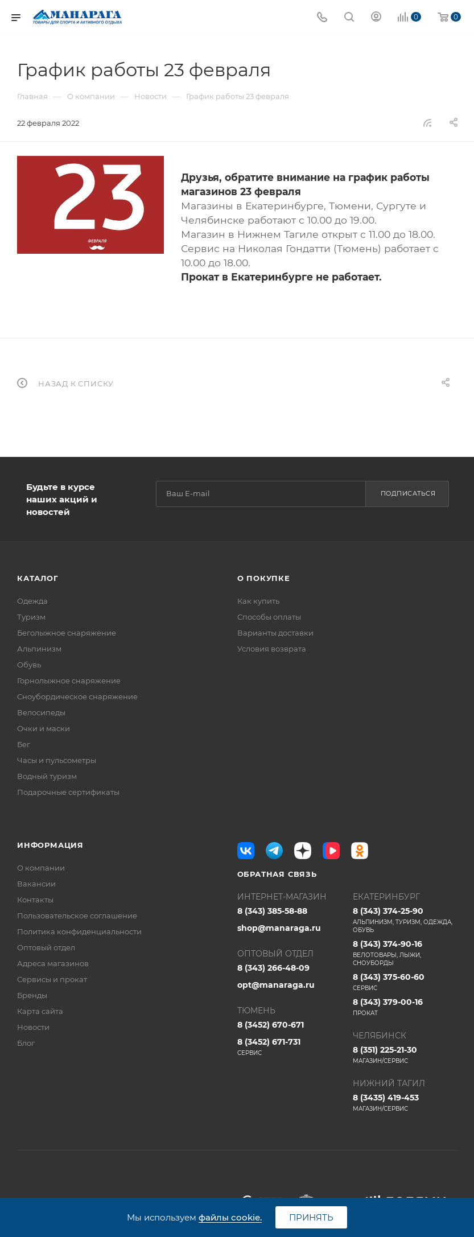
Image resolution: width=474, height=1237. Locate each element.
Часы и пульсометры (56, 760)
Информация (50, 845)
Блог (26, 1043)
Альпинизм (39, 648)
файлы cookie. (230, 1217)
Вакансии (36, 883)
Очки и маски (43, 728)
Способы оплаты (269, 616)
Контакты (35, 899)
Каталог (38, 578)
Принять (311, 1217)
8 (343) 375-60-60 (405, 982)
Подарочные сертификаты (68, 792)
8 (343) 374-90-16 (405, 953)
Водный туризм (47, 776)
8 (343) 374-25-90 (405, 920)
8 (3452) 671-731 (289, 1047)
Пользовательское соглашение (77, 915)
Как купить (258, 600)
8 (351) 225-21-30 (405, 1055)
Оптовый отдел (46, 947)
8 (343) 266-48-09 (273, 968)
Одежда (32, 600)
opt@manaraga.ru (276, 985)
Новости (33, 1027)
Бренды (32, 995)
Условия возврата (271, 648)
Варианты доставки (275, 632)
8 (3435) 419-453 (405, 1102)
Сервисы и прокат (52, 979)
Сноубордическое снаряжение (77, 696)
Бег (23, 744)
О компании (41, 867)
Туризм (31, 616)
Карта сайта (40, 1011)
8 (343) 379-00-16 (405, 1007)
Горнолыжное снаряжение (69, 680)
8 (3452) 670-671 (270, 1025)
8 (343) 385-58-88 (272, 911)
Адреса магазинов (53, 963)
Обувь (29, 664)
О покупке (263, 578)
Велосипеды (41, 712)
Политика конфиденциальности (79, 931)
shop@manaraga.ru (279, 928)
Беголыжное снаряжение (66, 632)
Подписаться (408, 493)
